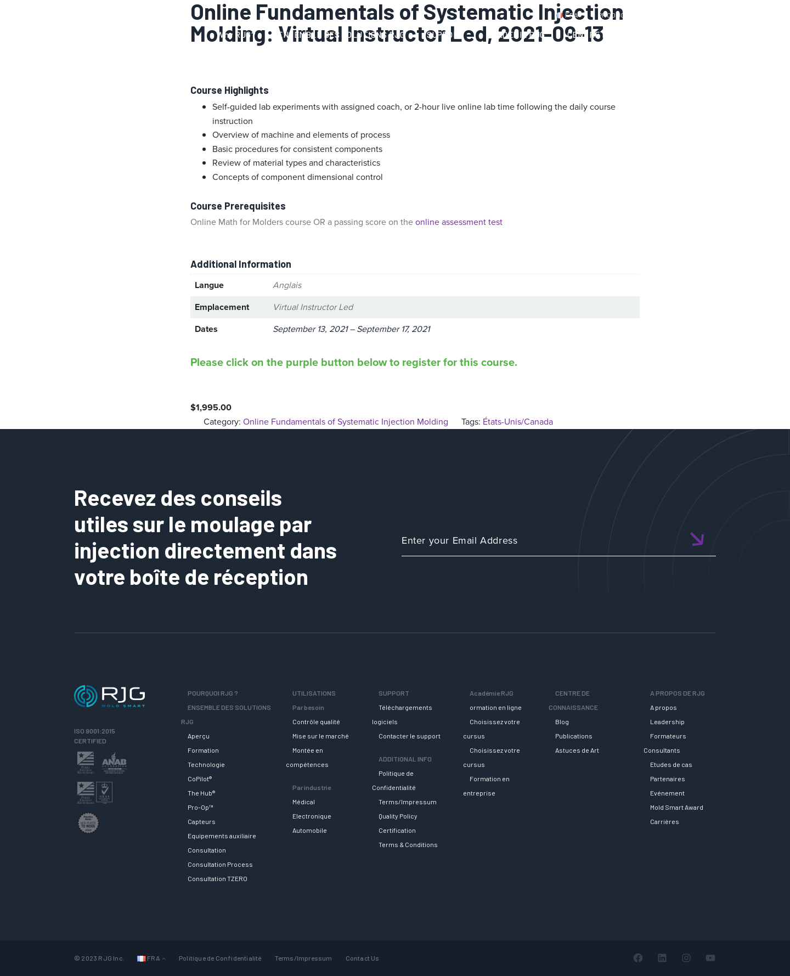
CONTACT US (674, 15)
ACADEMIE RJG (516, 35)
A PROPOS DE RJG (733, 35)
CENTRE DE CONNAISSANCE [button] (621, 35)
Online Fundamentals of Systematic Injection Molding (345, 421)
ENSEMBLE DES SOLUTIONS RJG (341, 35)
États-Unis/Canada (518, 421)
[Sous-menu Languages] (164, 958)
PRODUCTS (616, 15)
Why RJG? (236, 35)
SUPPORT (446, 35)
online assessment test (459, 222)
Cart (765, 15)
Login (733, 15)
